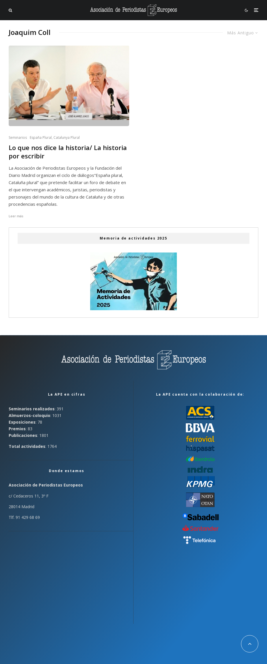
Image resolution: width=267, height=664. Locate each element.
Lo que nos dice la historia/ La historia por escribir (68, 151)
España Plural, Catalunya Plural (55, 137)
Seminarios (18, 137)
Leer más (16, 216)
